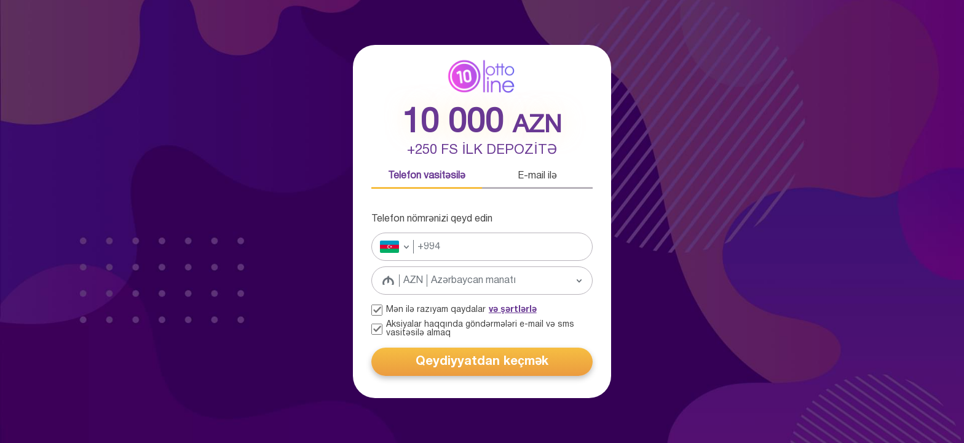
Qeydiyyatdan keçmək (482, 361)
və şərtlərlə (513, 310)
